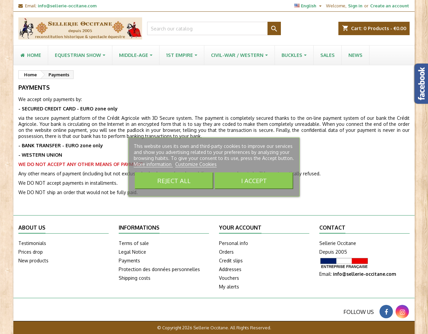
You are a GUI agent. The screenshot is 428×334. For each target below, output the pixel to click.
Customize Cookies (196, 164)
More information (153, 164)
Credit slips (231, 260)
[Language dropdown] (308, 5)
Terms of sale (134, 243)
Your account (240, 227)
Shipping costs (134, 278)
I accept (254, 180)
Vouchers (229, 278)
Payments (129, 260)
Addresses (230, 269)
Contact (332, 227)
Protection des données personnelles (159, 269)
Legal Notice (132, 252)
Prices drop (30, 252)
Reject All (174, 180)
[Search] (214, 28)
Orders (226, 252)
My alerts (229, 286)
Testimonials (32, 243)
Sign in (355, 5)
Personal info (233, 243)
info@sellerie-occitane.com (67, 5)
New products (33, 260)
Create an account (389, 5)
